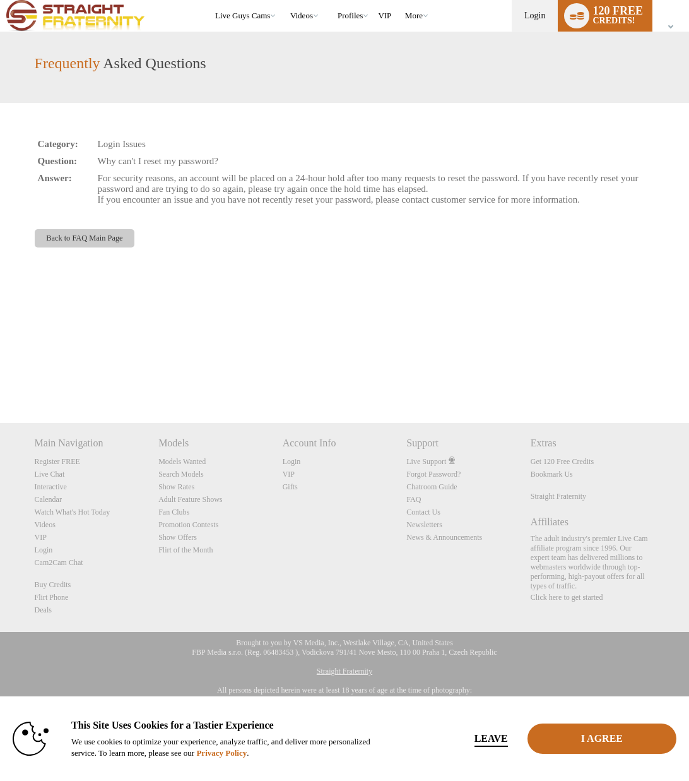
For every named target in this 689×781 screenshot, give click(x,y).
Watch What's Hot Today (72, 512)
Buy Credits (53, 584)
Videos (301, 15)
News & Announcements (444, 537)
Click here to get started (567, 597)
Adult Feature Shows (190, 499)
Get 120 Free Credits (562, 461)
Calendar (48, 499)
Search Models (181, 474)
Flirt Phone (52, 597)
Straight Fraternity (558, 496)
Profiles (350, 15)
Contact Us (423, 512)
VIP (384, 15)
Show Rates (176, 486)
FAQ (413, 499)
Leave (491, 738)
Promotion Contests (188, 524)
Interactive (51, 486)
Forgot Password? (433, 474)
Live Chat (50, 474)
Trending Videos (284, 0)
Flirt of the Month (185, 550)
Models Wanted (182, 461)
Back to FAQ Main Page (84, 238)
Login (534, 15)
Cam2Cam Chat (59, 562)
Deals (43, 609)
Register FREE (57, 461)
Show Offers (177, 537)
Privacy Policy (221, 753)
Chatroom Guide (431, 486)
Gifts (290, 486)
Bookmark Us (552, 474)
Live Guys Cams (242, 15)
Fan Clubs (173, 512)
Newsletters (424, 524)
